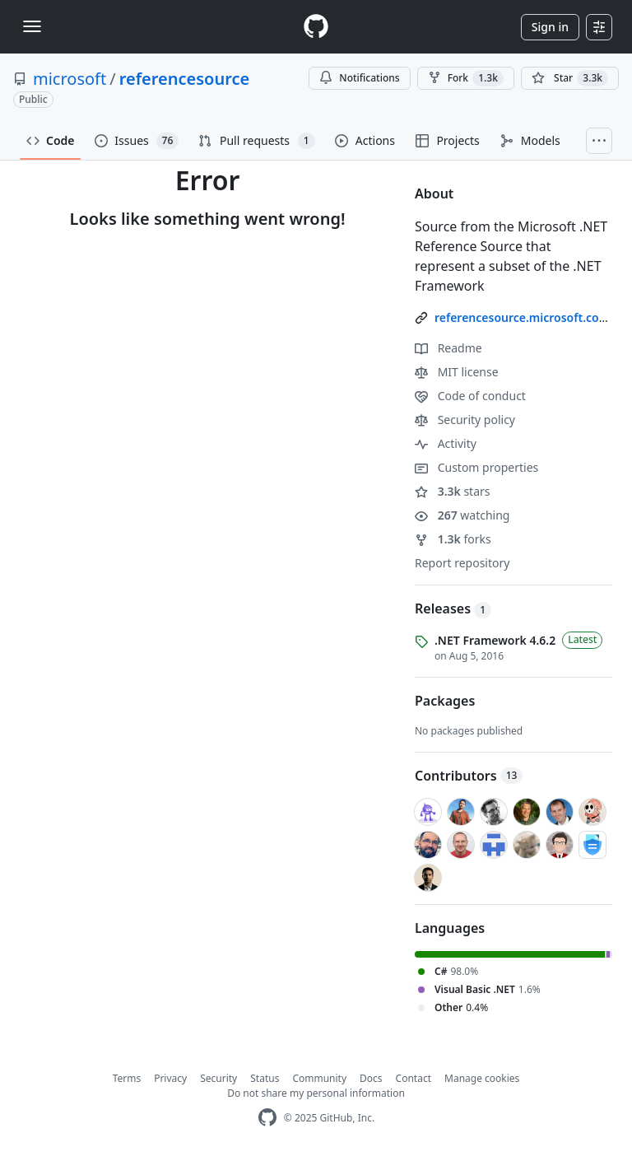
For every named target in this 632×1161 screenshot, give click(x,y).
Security (218, 1078)
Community (319, 1078)
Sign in (550, 27)
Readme (448, 348)
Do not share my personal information (316, 1093)
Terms (127, 1078)
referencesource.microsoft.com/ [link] (524, 317)
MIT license (457, 372)
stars (452, 491)
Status (264, 1078)
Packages (445, 701)
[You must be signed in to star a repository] (570, 78)
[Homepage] (316, 26)
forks (453, 539)
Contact (413, 1078)
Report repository (462, 563)
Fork (466, 78)
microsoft (69, 79)
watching (462, 515)
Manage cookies (481, 1078)
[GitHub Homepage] (267, 1117)
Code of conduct (470, 395)
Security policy (465, 419)
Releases (453, 608)
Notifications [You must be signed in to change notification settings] (359, 78)
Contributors (469, 776)
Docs (371, 1078)
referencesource (184, 79)
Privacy (170, 1078)
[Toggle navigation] (32, 26)
